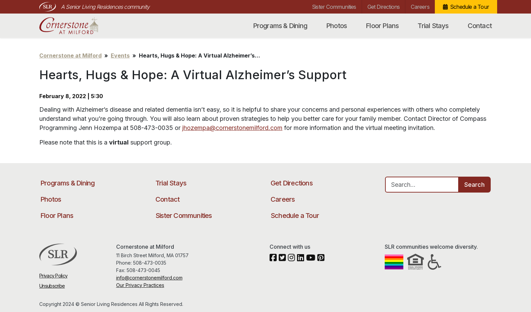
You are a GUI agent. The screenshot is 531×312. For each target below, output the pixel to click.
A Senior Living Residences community (105, 6)
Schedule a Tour (469, 6)
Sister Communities (334, 6)
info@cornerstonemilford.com (149, 278)
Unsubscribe (52, 286)
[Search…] (422, 185)
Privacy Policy (53, 275)
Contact (480, 26)
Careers (420, 6)
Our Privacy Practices (140, 285)
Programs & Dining (280, 26)
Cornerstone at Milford (75, 26)
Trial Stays (433, 26)
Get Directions (383, 6)
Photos (336, 26)
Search (474, 184)
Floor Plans (382, 26)
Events (120, 55)
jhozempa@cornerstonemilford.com (232, 127)
